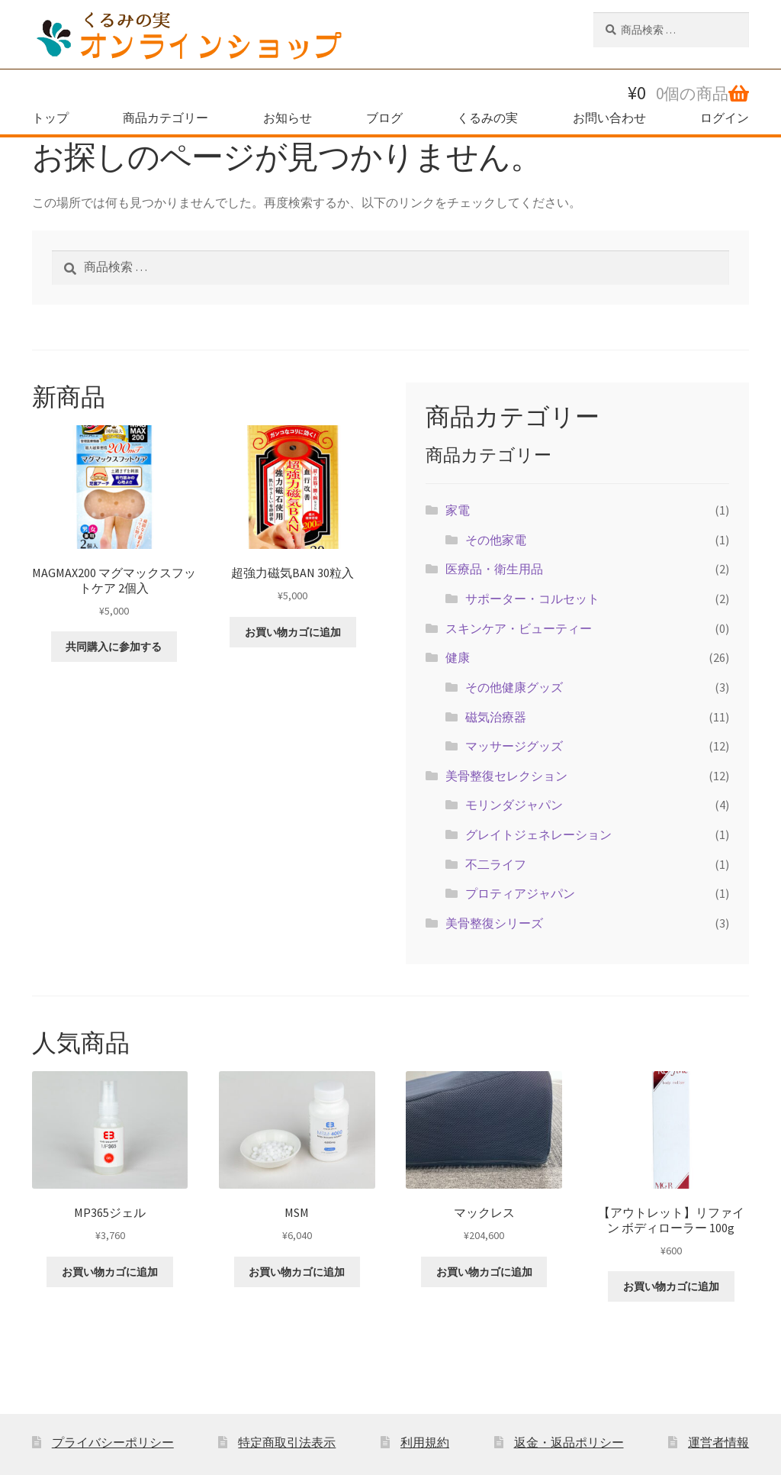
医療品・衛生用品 (494, 568)
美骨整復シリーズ (494, 923)
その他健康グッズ (514, 687)
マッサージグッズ (514, 746)
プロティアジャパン (520, 893)
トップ (50, 117)
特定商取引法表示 (287, 1442)
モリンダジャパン (514, 804)
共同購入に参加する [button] (114, 647)
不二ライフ (495, 864)
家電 (457, 510)
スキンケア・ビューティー (518, 628)
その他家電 (495, 539)
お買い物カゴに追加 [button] (293, 632)
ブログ (384, 117)
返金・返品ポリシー (569, 1442)
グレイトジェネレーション (538, 834)
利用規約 (424, 1442)
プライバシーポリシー (113, 1442)
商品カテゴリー (165, 117)
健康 (457, 657)
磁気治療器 (495, 717)
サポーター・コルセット (532, 598)
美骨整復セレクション (506, 775)
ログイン (724, 117)
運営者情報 (718, 1442)
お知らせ (287, 117)
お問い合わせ (609, 117)
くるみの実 (487, 117)
